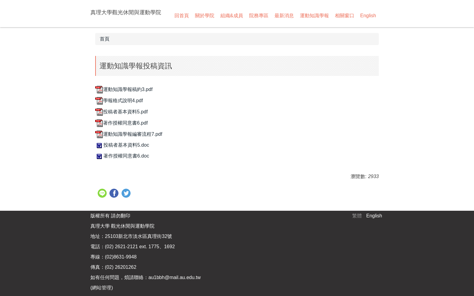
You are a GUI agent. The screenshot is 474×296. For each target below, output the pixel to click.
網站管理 (101, 287)
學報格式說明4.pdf (119, 100)
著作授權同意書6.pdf (121, 122)
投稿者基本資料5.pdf (121, 111)
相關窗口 (344, 15)
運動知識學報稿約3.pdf (124, 89)
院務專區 (258, 15)
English (368, 15)
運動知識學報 (314, 15)
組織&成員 (231, 15)
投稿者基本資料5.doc (122, 145)
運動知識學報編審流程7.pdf (128, 134)
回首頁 (181, 15)
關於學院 (204, 15)
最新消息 (284, 15)
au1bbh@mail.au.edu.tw (174, 277)
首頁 (104, 38)
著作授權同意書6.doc (122, 155)
